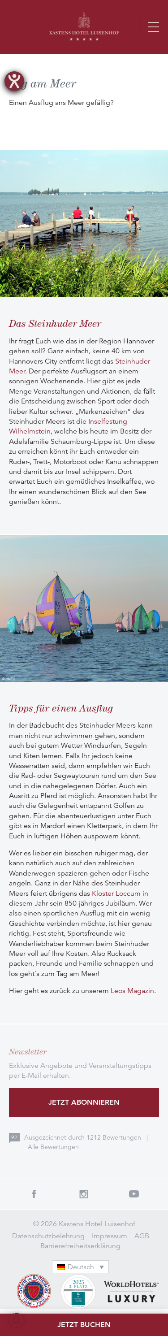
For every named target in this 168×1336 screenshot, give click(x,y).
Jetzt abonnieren (84, 1102)
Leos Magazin (132, 990)
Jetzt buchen (84, 1324)
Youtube (134, 1194)
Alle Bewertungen (53, 1147)
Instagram (84, 1194)
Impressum (109, 1236)
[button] (16, 1320)
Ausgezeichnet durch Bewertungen (83, 1137)
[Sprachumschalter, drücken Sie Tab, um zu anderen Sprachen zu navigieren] (80, 1266)
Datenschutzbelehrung (48, 1236)
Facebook (34, 1194)
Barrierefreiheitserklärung (80, 1245)
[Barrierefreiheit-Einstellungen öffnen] (14, 81)
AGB (141, 1236)
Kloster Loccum (116, 893)
